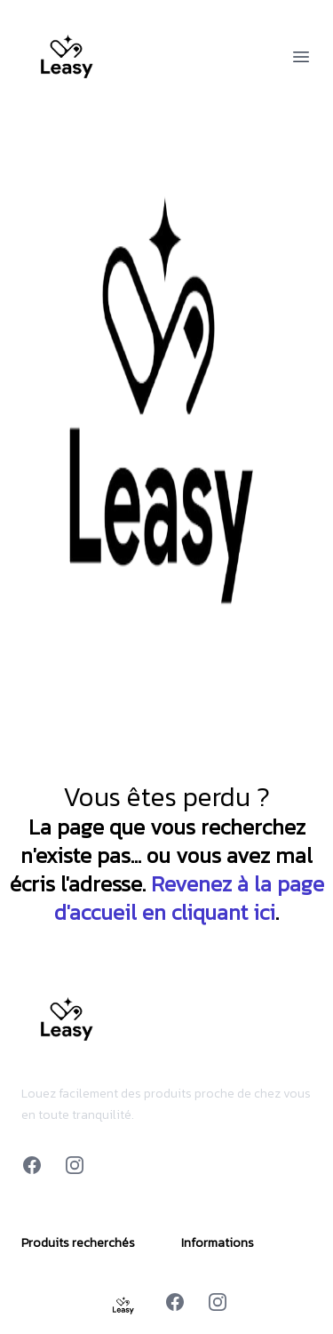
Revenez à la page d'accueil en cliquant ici (189, 898)
